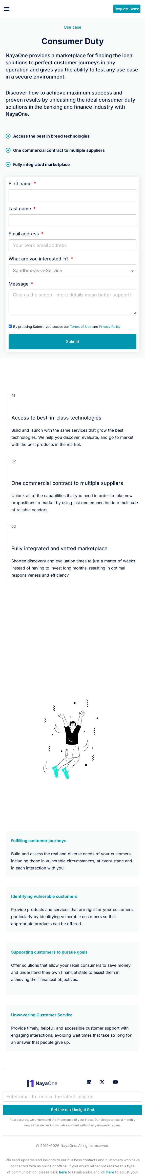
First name (21, 183)
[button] (6, 8)
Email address (24, 233)
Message (19, 284)
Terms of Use (80, 327)
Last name (20, 208)
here (63, 1172)
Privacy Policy (109, 327)
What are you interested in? (39, 258)
